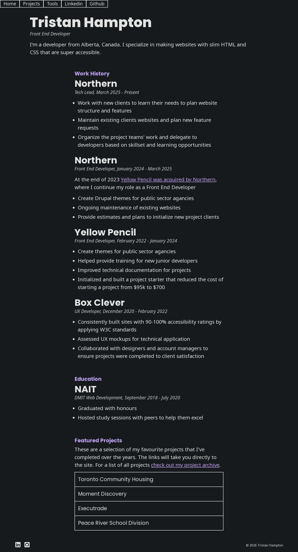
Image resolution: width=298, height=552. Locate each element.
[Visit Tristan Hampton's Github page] (27, 545)
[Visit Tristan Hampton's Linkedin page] (18, 545)
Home (10, 4)
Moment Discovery (102, 493)
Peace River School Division (113, 523)
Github (97, 4)
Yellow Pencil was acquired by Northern (168, 179)
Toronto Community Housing (115, 479)
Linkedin (74, 4)
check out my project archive (185, 464)
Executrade (92, 508)
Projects (31, 4)
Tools (52, 4)
